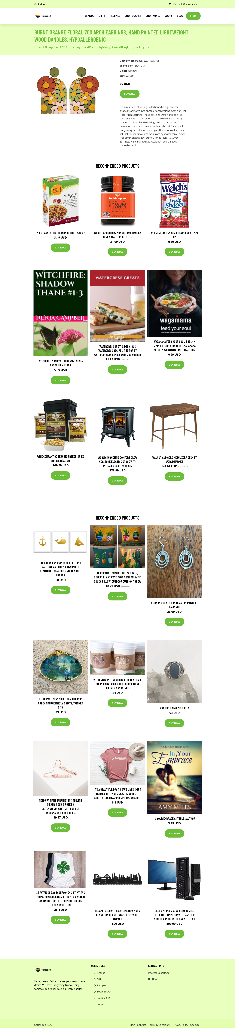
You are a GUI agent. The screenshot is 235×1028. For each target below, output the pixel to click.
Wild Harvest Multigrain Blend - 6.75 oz (60, 233)
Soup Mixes (153, 16)
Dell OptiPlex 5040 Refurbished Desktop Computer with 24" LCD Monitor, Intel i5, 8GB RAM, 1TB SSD (174, 915)
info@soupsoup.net (188, 4)
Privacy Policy (180, 1025)
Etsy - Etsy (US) (152, 60)
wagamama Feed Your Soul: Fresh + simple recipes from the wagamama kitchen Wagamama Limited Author (174, 346)
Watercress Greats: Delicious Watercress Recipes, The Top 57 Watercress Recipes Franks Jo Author (117, 351)
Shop (193, 15)
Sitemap (194, 1025)
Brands (101, 973)
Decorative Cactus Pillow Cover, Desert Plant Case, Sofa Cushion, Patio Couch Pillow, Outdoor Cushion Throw (117, 577)
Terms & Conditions (159, 1025)
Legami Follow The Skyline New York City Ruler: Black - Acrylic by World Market (117, 915)
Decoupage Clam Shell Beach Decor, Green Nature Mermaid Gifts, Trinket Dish (60, 703)
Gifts (102, 16)
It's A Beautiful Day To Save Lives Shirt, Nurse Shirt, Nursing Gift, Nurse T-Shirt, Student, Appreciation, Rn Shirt (117, 793)
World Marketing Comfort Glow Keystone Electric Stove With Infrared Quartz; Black (117, 462)
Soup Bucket (133, 16)
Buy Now (129, 93)
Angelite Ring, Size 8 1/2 (174, 708)
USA (174, 4)
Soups (169, 16)
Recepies (115, 16)
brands (89, 16)
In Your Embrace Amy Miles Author (174, 818)
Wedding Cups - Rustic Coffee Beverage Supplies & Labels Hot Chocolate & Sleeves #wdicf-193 (117, 684)
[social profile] (48, 4)
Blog (180, 16)
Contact (141, 1025)
